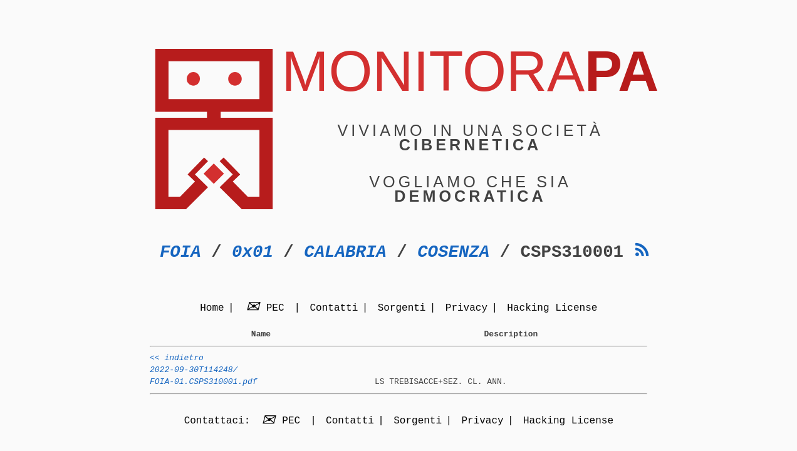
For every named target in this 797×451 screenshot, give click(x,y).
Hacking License (552, 309)
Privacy (466, 309)
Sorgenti (402, 309)
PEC (267, 309)
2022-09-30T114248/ (193, 375)
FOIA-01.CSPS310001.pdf (204, 389)
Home (212, 309)
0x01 (252, 252)
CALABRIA (345, 252)
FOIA (180, 252)
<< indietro (177, 361)
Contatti (334, 309)
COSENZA (453, 252)
